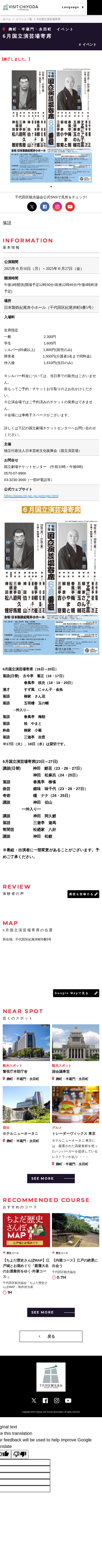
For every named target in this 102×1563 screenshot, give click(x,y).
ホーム (7, 19)
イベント (89, 44)
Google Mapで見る (72, 993)
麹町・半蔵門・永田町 (30, 29)
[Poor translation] (20, 1454)
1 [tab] (51, 186)
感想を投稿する (81, 894)
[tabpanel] (51, 125)
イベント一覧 (24, 19)
